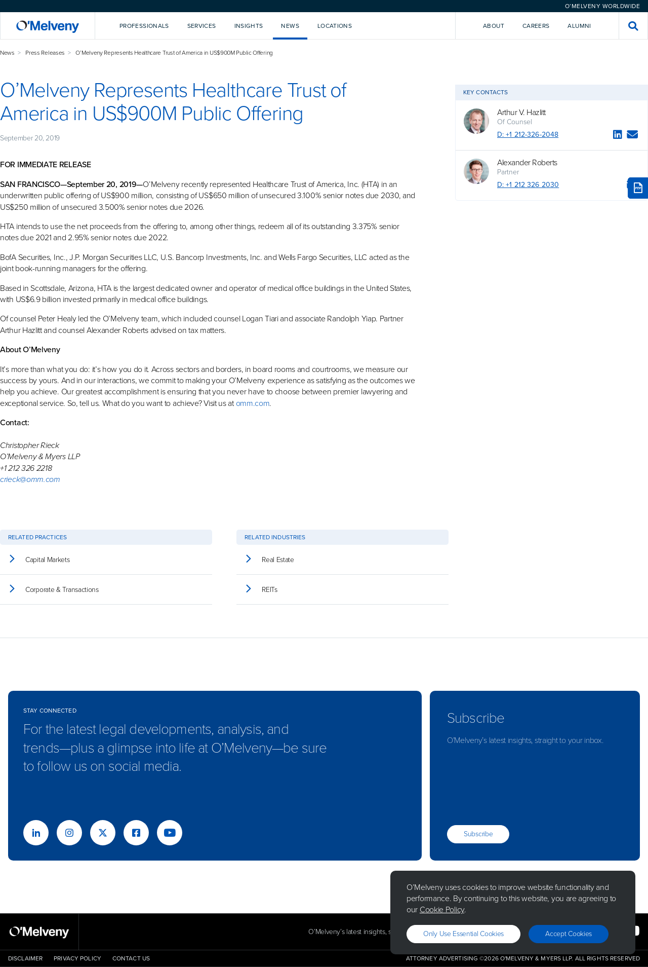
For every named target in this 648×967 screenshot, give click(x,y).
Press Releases (45, 52)
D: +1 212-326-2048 (527, 134)
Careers (536, 25)
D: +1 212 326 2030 (528, 184)
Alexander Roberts (527, 163)
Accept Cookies (568, 933)
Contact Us (131, 958)
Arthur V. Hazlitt (521, 112)
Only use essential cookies (463, 933)
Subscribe (478, 834)
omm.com (253, 403)
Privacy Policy (77, 958)
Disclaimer (25, 958)
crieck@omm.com (30, 479)
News (7, 52)
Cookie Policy (442, 909)
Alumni (579, 25)
